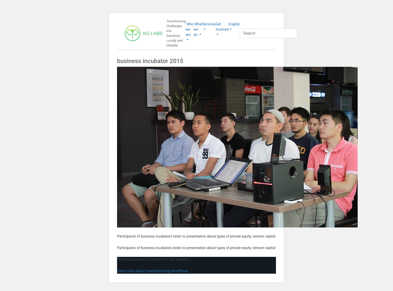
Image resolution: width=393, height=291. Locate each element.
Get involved (222, 26)
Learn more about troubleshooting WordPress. (153, 271)
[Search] (268, 33)
